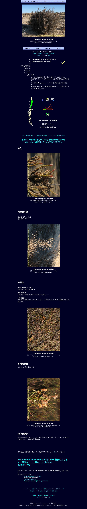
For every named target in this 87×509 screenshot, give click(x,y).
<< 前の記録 (39, 491)
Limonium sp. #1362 (30, 479)
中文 (49, 55)
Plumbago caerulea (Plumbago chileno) (36, 481)
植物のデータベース (37, 489)
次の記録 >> (47, 491)
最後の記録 (54, 491)
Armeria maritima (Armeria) (32, 476)
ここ (55, 452)
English (34, 53)
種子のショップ (60, 489)
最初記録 (32, 491)
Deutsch (46, 53)
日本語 (44, 55)
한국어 (39, 55)
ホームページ (26, 489)
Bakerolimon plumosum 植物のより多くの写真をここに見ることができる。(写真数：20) (43, 462)
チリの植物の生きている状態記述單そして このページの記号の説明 (43, 135)
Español (40, 53)
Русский (52, 53)
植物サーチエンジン (49, 489)
